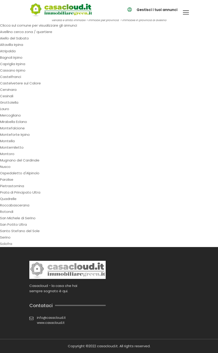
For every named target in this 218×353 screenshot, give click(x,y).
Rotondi (6, 211)
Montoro (7, 153)
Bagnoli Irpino (11, 57)
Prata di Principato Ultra (20, 192)
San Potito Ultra (13, 224)
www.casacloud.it (51, 322)
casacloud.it (107, 346)
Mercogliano (10, 115)
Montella (7, 141)
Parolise (6, 179)
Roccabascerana (14, 205)
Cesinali (6, 96)
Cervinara (8, 89)
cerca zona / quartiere (33, 31)
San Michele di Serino (18, 218)
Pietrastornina (12, 185)
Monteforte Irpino (15, 134)
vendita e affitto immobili (69, 20)
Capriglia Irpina (12, 63)
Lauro (4, 108)
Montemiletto (12, 147)
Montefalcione (12, 128)
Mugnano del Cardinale (19, 160)
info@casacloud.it (51, 317)
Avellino (6, 31)
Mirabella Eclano (13, 121)
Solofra (6, 243)
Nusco (5, 166)
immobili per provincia (103, 20)
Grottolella (9, 102)
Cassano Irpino (12, 70)
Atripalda (8, 51)
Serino (5, 237)
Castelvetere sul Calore (20, 83)
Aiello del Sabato (14, 38)
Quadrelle (8, 198)
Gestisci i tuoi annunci (157, 9)
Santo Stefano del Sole (20, 230)
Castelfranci (10, 76)
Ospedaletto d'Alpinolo (19, 173)
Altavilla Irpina (11, 44)
